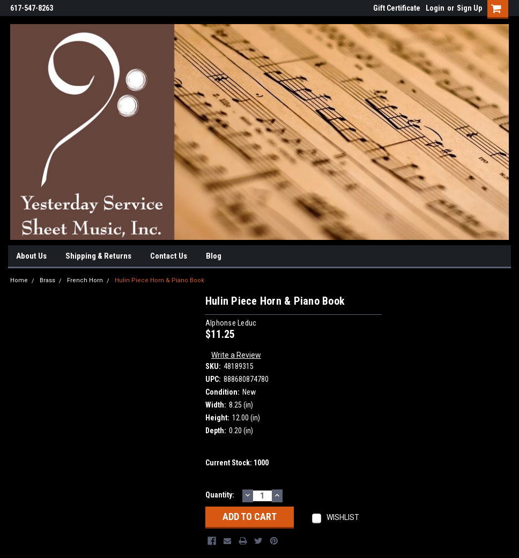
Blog (213, 256)
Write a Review (236, 355)
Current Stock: (237, 462)
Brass (47, 280)
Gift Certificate (396, 8)
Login (435, 8)
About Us (31, 256)
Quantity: (219, 495)
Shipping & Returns (98, 256)
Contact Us (168, 256)
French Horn (85, 280)
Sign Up (469, 8)
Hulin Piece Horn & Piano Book (159, 280)
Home (19, 280)
